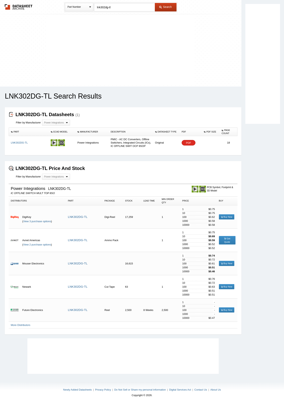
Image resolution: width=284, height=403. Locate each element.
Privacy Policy (103, 389)
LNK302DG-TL (77, 216)
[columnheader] (29, 132)
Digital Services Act (180, 389)
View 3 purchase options (37, 221)
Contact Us (200, 389)
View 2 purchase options (37, 244)
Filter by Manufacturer (28, 122)
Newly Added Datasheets (77, 389)
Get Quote (227, 240)
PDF (188, 142)
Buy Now (226, 217)
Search (165, 6)
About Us (215, 389)
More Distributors (20, 325)
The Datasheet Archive (19, 7)
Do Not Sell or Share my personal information (140, 389)
